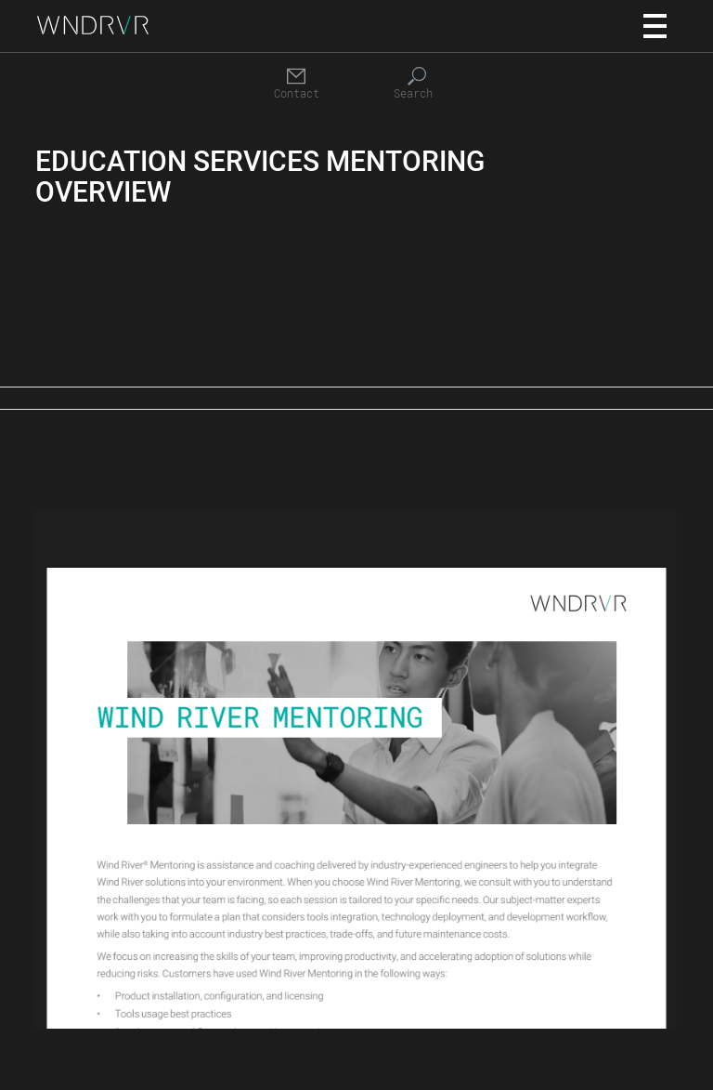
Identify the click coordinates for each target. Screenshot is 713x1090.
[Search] (417, 84)
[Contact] (296, 84)
